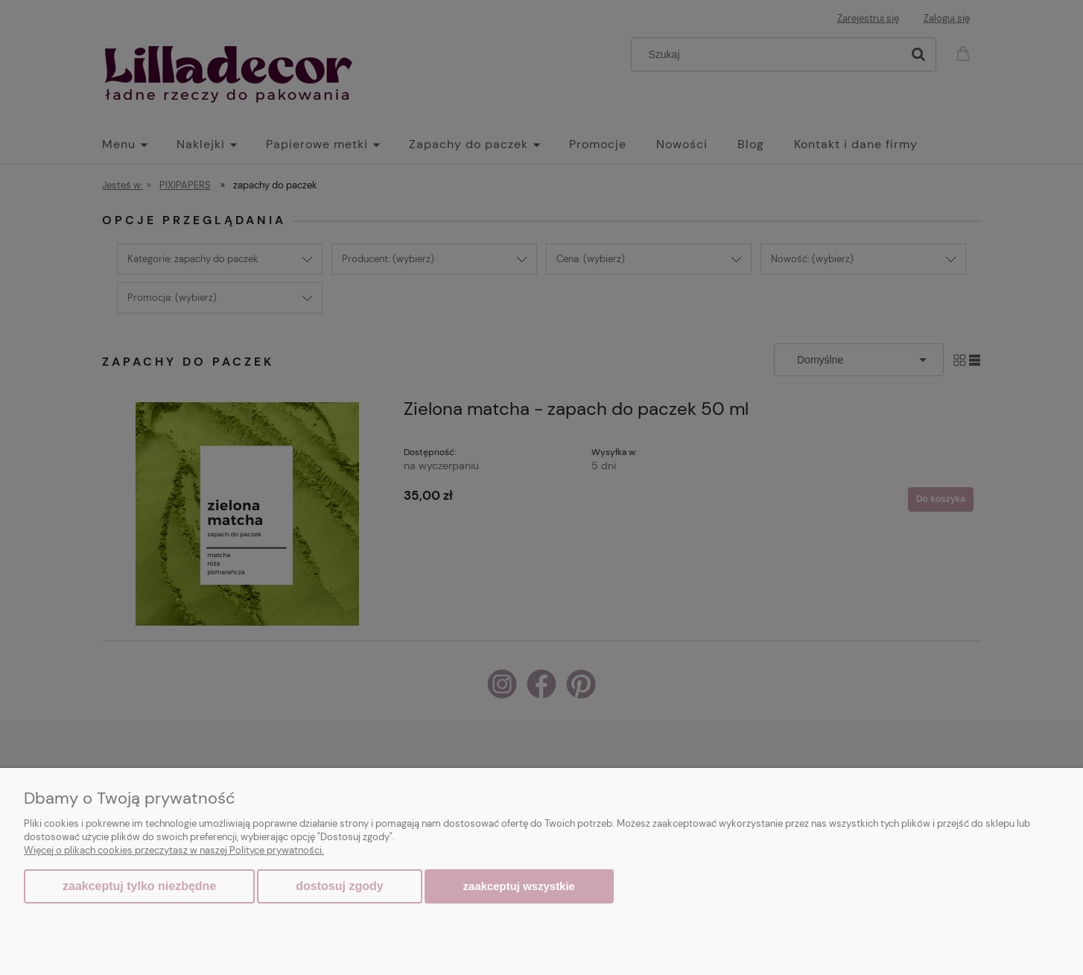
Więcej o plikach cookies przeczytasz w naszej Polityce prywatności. (174, 850)
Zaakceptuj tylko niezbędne (139, 886)
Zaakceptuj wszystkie (519, 886)
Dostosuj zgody (339, 886)
